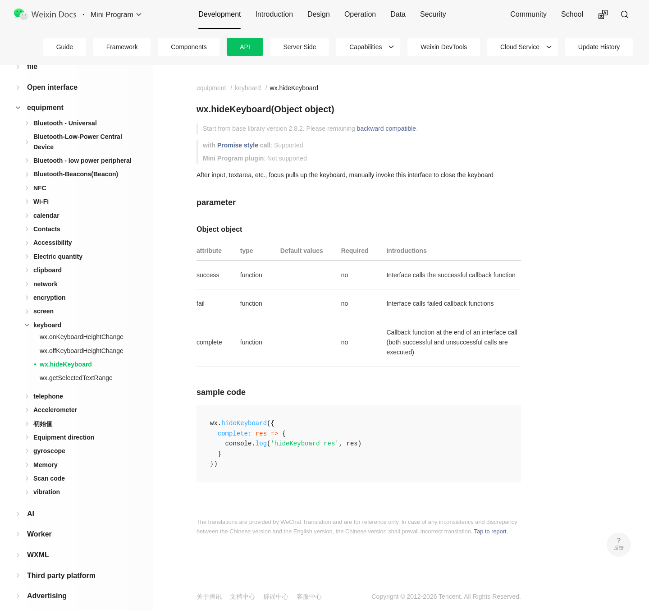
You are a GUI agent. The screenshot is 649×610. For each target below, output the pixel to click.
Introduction (274, 14)
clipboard (47, 255)
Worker (39, 519)
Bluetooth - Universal (65, 108)
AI (30, 499)
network (45, 269)
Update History (599, 46)
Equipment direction (63, 423)
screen (43, 296)
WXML (38, 540)
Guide (64, 46)
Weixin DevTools (443, 46)
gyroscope (49, 436)
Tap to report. (491, 531)
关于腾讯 (209, 596)
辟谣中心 (275, 596)
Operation (360, 14)
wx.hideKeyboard (66, 349)
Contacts (46, 214)
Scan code (49, 464)
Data (398, 14)
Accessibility (52, 228)
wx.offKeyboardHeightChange (81, 336)
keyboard (47, 310)
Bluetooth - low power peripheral (82, 146)
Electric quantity (57, 242)
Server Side (299, 46)
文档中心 (242, 596)
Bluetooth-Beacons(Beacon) (75, 159)
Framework (122, 46)
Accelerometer (55, 395)
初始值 (42, 409)
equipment (45, 93)
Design (318, 14)
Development (219, 14)
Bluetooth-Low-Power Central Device (77, 127)
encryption (49, 283)
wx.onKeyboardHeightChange (81, 322)
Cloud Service (519, 46)
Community (528, 14)
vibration (46, 477)
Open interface (52, 73)
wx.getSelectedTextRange (76, 363)
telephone (48, 381)
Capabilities (365, 46)
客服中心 (309, 596)
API (245, 46)
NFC (39, 173)
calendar (46, 201)
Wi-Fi (41, 187)
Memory (45, 450)
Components (188, 46)
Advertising (47, 581)
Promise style (237, 145)
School (572, 14)
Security (433, 14)
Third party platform (61, 561)
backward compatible (386, 128)
